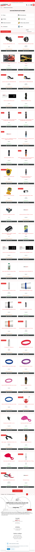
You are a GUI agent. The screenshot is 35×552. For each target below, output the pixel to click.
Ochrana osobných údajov (17, 536)
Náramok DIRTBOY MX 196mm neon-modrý (9, 404)
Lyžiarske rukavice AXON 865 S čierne (26, 252)
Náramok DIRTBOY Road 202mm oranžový (9, 328)
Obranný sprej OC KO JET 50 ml (26, 385)
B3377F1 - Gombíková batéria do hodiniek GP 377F (26, 234)
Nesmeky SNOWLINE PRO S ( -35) (9, 43)
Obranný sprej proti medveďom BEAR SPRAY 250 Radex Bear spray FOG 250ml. (26, 120)
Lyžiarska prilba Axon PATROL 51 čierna (26, 214)
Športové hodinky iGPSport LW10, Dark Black (26, 43)
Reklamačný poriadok (17, 538)
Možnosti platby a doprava (17, 537)
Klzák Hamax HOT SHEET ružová (26, 423)
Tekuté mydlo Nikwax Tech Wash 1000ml (9, 271)
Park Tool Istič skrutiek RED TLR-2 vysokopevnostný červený (26, 177)
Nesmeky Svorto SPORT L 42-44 (8, 423)
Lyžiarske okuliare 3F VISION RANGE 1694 (26, 81)
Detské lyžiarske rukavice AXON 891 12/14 (26, 271)
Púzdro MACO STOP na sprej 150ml (26, 309)
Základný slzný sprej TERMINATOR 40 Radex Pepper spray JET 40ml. (8, 139)
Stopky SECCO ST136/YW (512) (9, 195)
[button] (27, 5)
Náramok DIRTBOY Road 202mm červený (26, 347)
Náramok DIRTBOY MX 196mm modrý (26, 290)
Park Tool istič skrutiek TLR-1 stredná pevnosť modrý (26, 139)
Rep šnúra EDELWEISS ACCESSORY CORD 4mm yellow (26, 63)
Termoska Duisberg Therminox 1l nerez (9, 290)
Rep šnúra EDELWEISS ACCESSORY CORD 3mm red (9, 63)
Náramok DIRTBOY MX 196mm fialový (26, 366)
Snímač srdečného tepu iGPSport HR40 (26, 195)
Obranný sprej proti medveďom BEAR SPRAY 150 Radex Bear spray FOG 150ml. (9, 120)
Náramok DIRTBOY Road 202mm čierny (9, 309)
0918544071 (18, 529)
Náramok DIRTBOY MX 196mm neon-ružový (9, 385)
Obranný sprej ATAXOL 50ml (9, 157)
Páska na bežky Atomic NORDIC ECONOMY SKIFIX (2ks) (9, 234)
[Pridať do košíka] (9, 50)
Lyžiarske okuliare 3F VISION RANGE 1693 (9, 81)
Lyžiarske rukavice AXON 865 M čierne (9, 252)
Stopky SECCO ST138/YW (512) (9, 176)
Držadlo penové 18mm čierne (26, 100)
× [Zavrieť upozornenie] (33, 1)
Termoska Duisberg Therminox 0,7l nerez (26, 328)
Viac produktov (17, 490)
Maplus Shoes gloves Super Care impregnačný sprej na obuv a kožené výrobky (26, 158)
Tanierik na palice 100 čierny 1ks (9, 100)
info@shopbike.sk (19, 528)
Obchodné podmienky (17, 535)
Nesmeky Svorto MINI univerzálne (9, 214)
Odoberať (29, 509)
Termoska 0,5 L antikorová (9, 347)
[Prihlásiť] (28, 5)
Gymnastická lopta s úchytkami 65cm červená (26, 404)
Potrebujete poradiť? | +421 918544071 (17, 2)
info (20, 506)
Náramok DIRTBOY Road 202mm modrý (9, 366)
